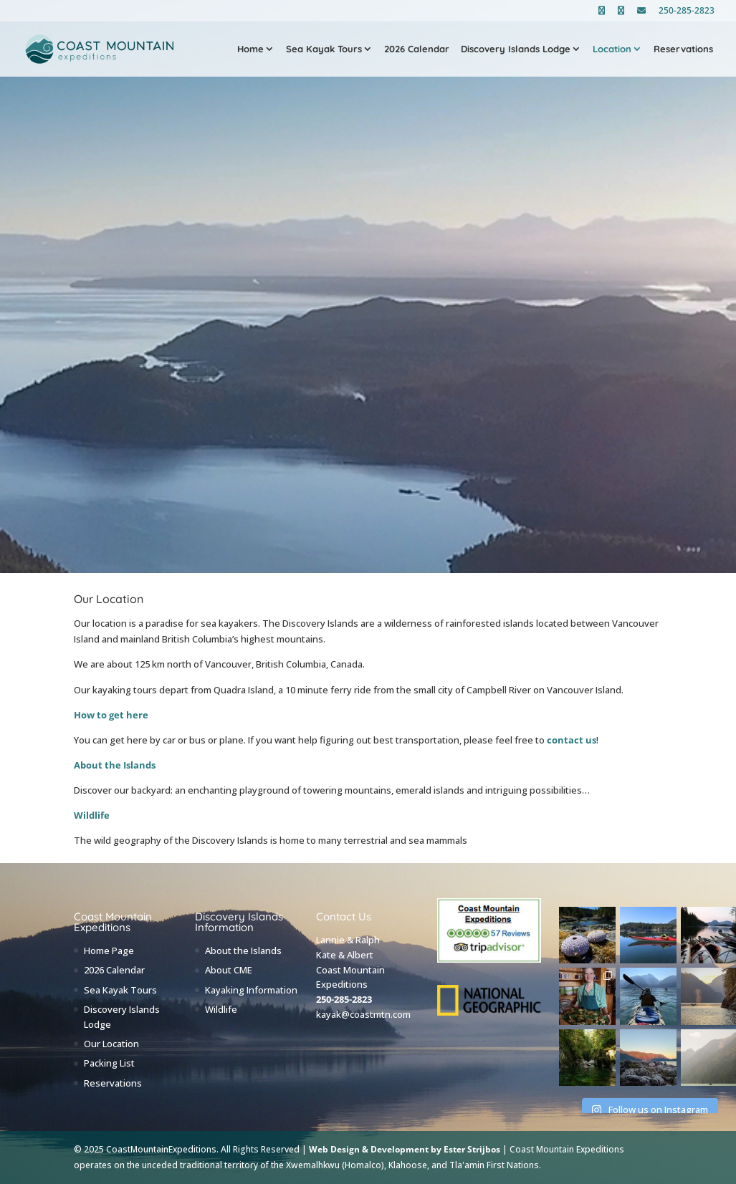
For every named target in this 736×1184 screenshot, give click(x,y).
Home (250, 49)
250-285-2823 (687, 11)
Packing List (109, 1063)
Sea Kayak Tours (324, 49)
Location (612, 49)
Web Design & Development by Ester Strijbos (404, 1149)
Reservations (683, 49)
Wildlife (92, 815)
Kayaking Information (251, 989)
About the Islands (115, 765)
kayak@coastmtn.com (363, 1014)
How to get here (111, 714)
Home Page (109, 950)
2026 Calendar (416, 49)
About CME (228, 969)
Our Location (111, 1043)
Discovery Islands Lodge (515, 49)
